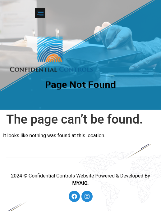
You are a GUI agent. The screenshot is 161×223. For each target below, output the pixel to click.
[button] (40, 13)
